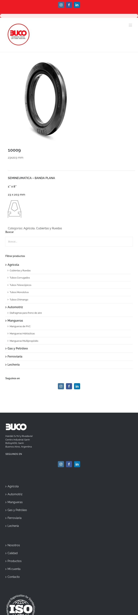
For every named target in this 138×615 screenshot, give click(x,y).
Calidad (13, 553)
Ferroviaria (15, 356)
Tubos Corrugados (20, 277)
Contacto (14, 577)
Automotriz (15, 307)
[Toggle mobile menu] (131, 25)
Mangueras (15, 320)
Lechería (14, 364)
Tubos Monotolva (19, 292)
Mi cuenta (14, 569)
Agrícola (29, 228)
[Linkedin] (77, 386)
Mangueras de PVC (20, 326)
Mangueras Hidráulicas (22, 333)
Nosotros (14, 545)
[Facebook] (69, 386)
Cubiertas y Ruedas (49, 228)
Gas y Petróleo (18, 348)
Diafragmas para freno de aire (26, 313)
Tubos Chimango (19, 299)
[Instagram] (61, 386)
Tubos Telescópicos (20, 285)
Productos (15, 561)
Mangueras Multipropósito (24, 341)
